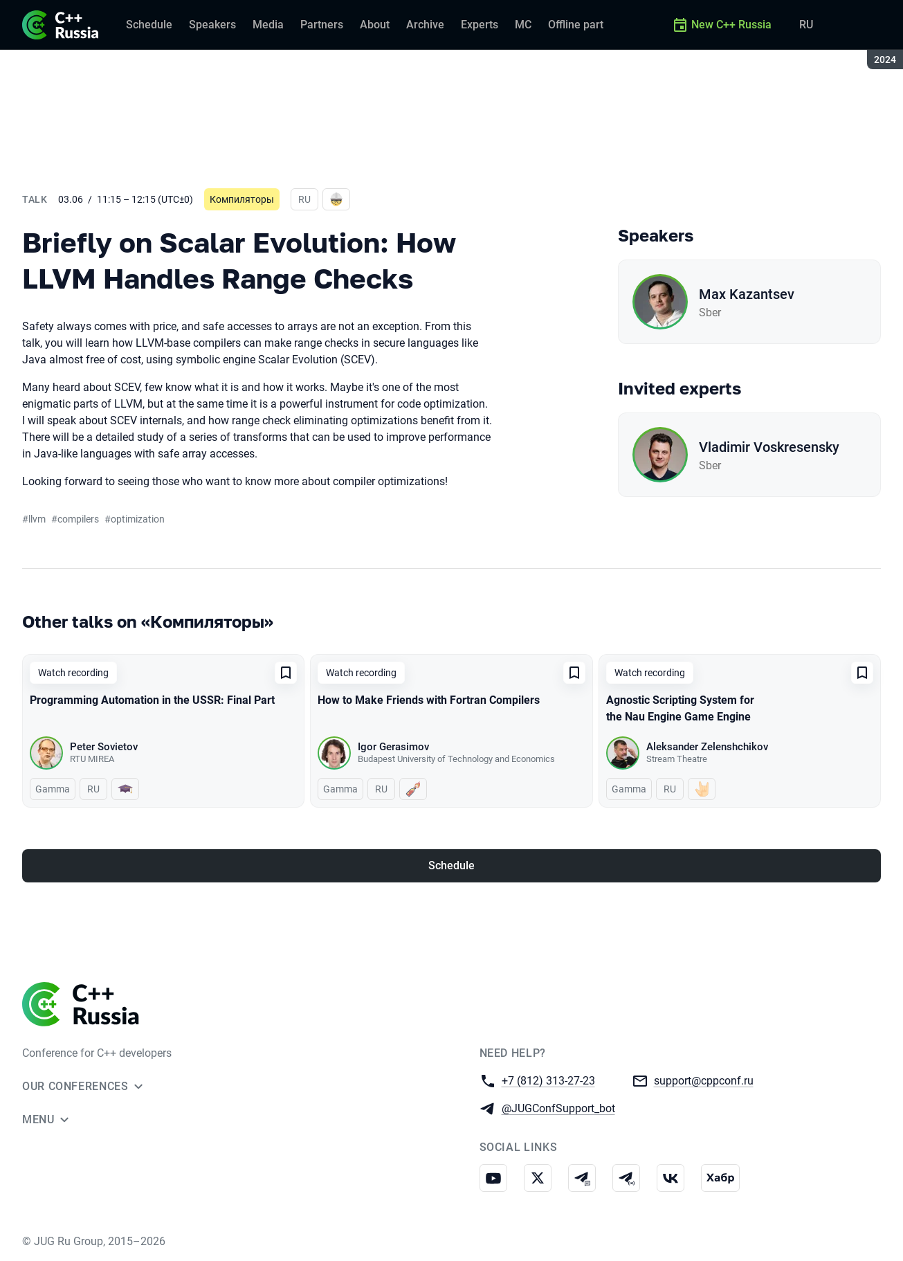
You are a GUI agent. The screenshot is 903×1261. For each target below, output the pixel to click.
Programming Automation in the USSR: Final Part (152, 700)
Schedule (451, 865)
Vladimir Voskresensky (769, 447)
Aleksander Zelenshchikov (707, 746)
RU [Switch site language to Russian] (806, 24)
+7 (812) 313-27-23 (548, 1080)
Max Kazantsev (746, 294)
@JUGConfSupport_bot (558, 1107)
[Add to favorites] (286, 673)
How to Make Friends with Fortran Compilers (429, 700)
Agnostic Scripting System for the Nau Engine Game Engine (680, 708)
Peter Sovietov (104, 746)
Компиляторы (242, 199)
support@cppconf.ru (704, 1080)
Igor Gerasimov (393, 746)
